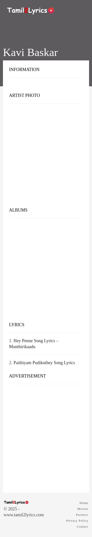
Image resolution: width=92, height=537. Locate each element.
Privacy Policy (77, 520)
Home (83, 503)
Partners (82, 515)
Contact (82, 526)
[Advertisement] (46, 156)
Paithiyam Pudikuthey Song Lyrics (44, 362)
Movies (82, 509)
